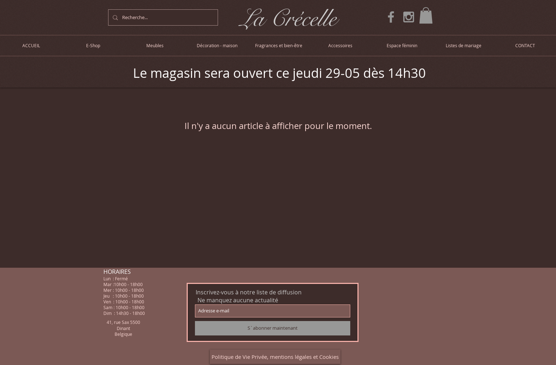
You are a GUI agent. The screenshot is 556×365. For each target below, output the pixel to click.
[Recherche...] (162, 17)
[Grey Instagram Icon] (408, 17)
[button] (426, 15)
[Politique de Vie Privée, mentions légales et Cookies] (275, 357)
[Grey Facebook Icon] (391, 17)
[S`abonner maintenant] (272, 328)
